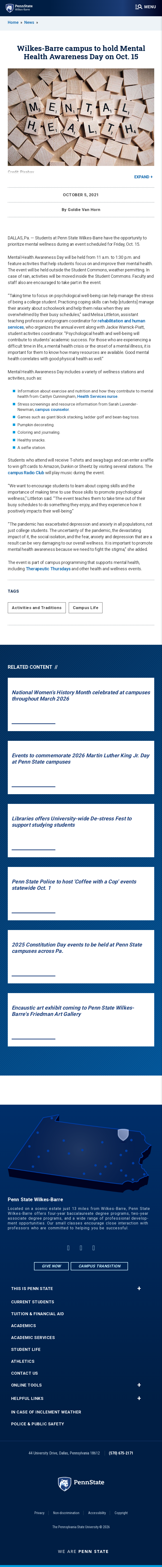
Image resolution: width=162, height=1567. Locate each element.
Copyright (121, 1513)
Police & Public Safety (37, 1424)
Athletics (23, 1361)
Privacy (39, 1513)
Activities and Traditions (37, 607)
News (29, 22)
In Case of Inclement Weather (46, 1412)
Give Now (51, 1266)
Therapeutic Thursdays (48, 568)
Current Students (32, 1302)
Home (13, 22)
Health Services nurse (97, 396)
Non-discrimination (66, 1513)
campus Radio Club (26, 472)
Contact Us (24, 1373)
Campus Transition (99, 1266)
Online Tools (26, 1385)
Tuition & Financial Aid (37, 1314)
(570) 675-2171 (121, 1453)
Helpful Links (27, 1398)
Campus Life (86, 607)
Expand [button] (141, 177)
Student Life (26, 1349)
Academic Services (33, 1337)
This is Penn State (32, 1288)
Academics (23, 1325)
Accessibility (97, 1513)
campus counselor (52, 409)
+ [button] (139, 1288)
